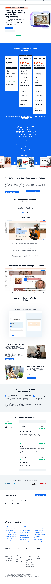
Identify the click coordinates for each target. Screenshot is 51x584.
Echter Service (33, 0)
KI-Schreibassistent (28, 303)
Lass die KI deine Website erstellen (12, 192)
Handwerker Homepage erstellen (39, 534)
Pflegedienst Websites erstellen (39, 530)
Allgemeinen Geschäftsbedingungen (26, 117)
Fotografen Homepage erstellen (11, 542)
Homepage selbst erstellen (24, 537)
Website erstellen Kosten (38, 539)
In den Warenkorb (12, 67)
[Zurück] (15, 163)
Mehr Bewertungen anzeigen (32, 469)
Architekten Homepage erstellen (11, 536)
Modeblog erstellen (23, 528)
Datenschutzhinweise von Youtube (40, 289)
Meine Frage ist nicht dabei (40, 495)
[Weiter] (36, 163)
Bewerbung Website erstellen (11, 540)
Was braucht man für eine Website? (25, 503)
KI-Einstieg (21, 303)
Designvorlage (7, 186)
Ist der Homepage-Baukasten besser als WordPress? (25, 500)
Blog (25, 0)
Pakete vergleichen (9, 27)
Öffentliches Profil (41, 421)
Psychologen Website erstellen (25, 530)
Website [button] (17, 548)
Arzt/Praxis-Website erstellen (11, 532)
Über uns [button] (38, 548)
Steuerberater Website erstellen (11, 528)
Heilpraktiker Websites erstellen (39, 528)
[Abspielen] (25, 279)
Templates (27, 183)
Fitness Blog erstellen (9, 530)
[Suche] (43, 2)
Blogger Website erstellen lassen (11, 526)
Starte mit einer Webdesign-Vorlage (33, 191)
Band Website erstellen (24, 539)
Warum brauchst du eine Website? (25, 513)
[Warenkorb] (45, 2)
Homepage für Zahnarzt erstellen (39, 526)
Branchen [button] (28, 548)
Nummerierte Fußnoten (25, 118)
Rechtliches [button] (7, 548)
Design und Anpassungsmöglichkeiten (18, 212)
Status (41, 0)
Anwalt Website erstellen (38, 532)
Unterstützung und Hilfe (25, 217)
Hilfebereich (37, 0)
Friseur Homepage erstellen (24, 526)
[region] (25, 84)
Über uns (28, 0)
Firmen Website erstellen (24, 535)
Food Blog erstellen (9, 538)
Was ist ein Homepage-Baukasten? (25, 506)
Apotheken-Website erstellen (11, 534)
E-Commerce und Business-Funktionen (33, 212)
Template (33, 180)
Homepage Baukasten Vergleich (39, 541)
